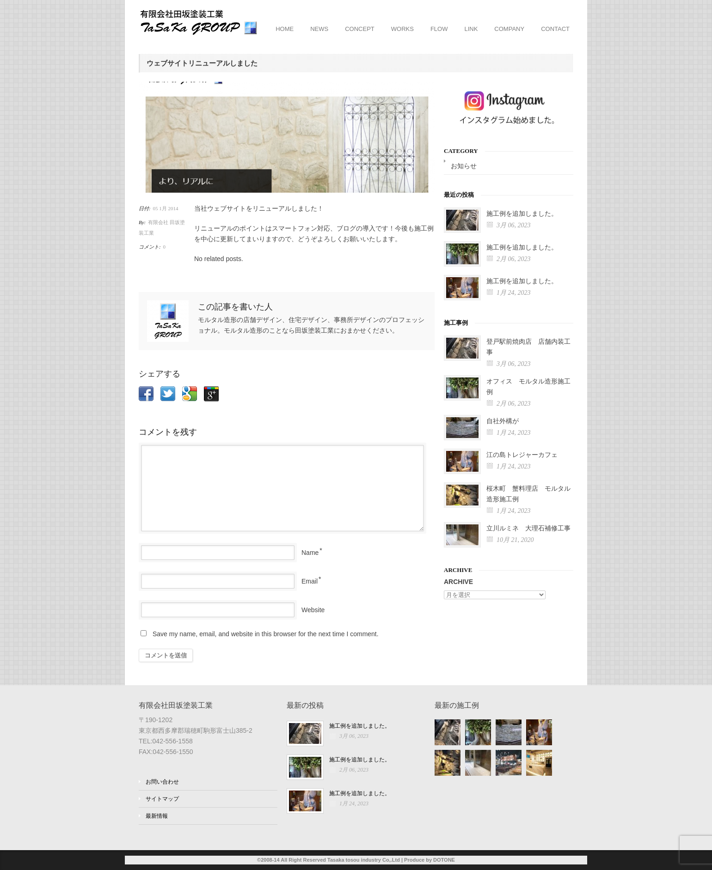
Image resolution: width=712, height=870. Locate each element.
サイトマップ (162, 799)
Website (313, 610)
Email (309, 581)
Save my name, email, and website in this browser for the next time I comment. (266, 634)
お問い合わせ (162, 782)
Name (310, 552)
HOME (285, 28)
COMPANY (509, 28)
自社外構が (502, 421)
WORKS (402, 28)
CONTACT (555, 28)
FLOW (439, 28)
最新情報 (157, 816)
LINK (471, 28)
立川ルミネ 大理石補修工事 (528, 528)
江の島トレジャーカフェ (522, 454)
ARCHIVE (458, 581)
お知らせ (464, 166)
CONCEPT (359, 28)
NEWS (319, 28)
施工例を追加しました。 (522, 213)
